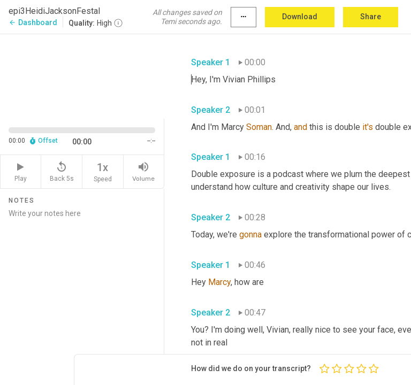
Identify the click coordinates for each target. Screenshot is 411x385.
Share (370, 16)
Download (299, 16)
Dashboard (33, 22)
